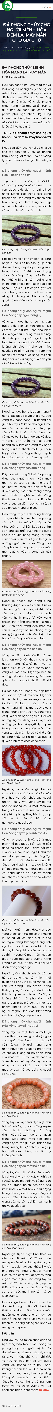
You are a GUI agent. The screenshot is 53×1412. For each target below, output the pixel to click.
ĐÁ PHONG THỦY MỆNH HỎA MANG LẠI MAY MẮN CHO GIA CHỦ (24, 72)
